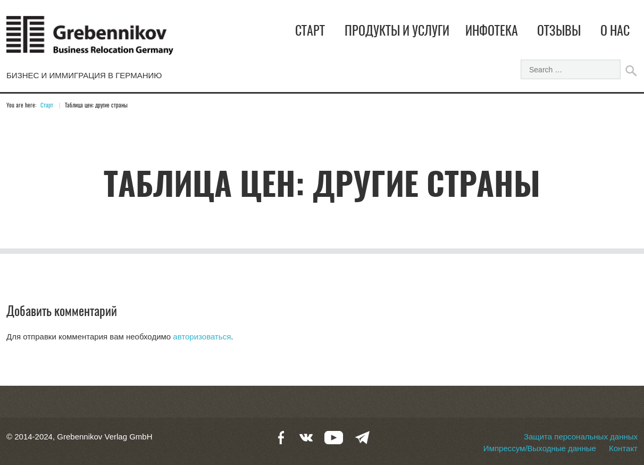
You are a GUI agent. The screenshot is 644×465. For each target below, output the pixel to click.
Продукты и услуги (397, 32)
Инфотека (491, 32)
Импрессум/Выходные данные (539, 448)
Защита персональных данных (581, 436)
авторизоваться (202, 336)
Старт (310, 32)
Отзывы (559, 32)
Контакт (623, 448)
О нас (615, 32)
